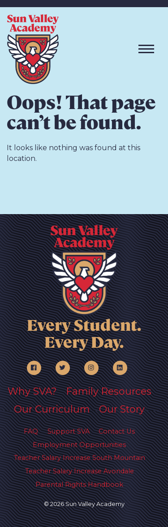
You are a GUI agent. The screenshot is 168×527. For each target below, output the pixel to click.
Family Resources (108, 391)
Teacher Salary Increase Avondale (79, 471)
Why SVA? (32, 391)
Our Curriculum (52, 409)
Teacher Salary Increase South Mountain (79, 458)
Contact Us (117, 431)
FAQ (31, 431)
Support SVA (68, 431)
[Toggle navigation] (146, 49)
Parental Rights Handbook (79, 485)
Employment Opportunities (79, 445)
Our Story (122, 409)
